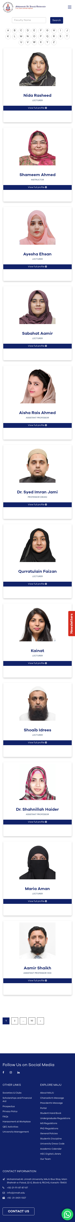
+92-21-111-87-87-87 (17, 1187)
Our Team (45, 1159)
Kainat (37, 651)
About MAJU (47, 1092)
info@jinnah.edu (16, 1192)
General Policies (49, 1133)
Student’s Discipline (51, 1138)
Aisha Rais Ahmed (37, 413)
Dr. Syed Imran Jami (37, 492)
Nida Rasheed (37, 95)
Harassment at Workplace (17, 1121)
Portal (43, 1108)
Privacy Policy (10, 1111)
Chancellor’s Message (52, 1098)
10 (32, 1021)
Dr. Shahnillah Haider (37, 809)
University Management (16, 1131)
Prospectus (9, 1106)
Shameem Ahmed (37, 175)
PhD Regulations (49, 1128)
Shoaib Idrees (37, 730)
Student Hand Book (50, 1113)
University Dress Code (52, 1143)
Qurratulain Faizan (37, 571)
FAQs (5, 1116)
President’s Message (51, 1103)
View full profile (37, 108)
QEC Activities (10, 1126)
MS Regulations (48, 1123)
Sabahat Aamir (37, 333)
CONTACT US (18, 1211)
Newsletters (71, 624)
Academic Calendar (51, 1148)
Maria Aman (37, 889)
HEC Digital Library (50, 1153)
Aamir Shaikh (37, 968)
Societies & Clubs (12, 1092)
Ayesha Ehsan (37, 254)
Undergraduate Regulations (55, 1118)
